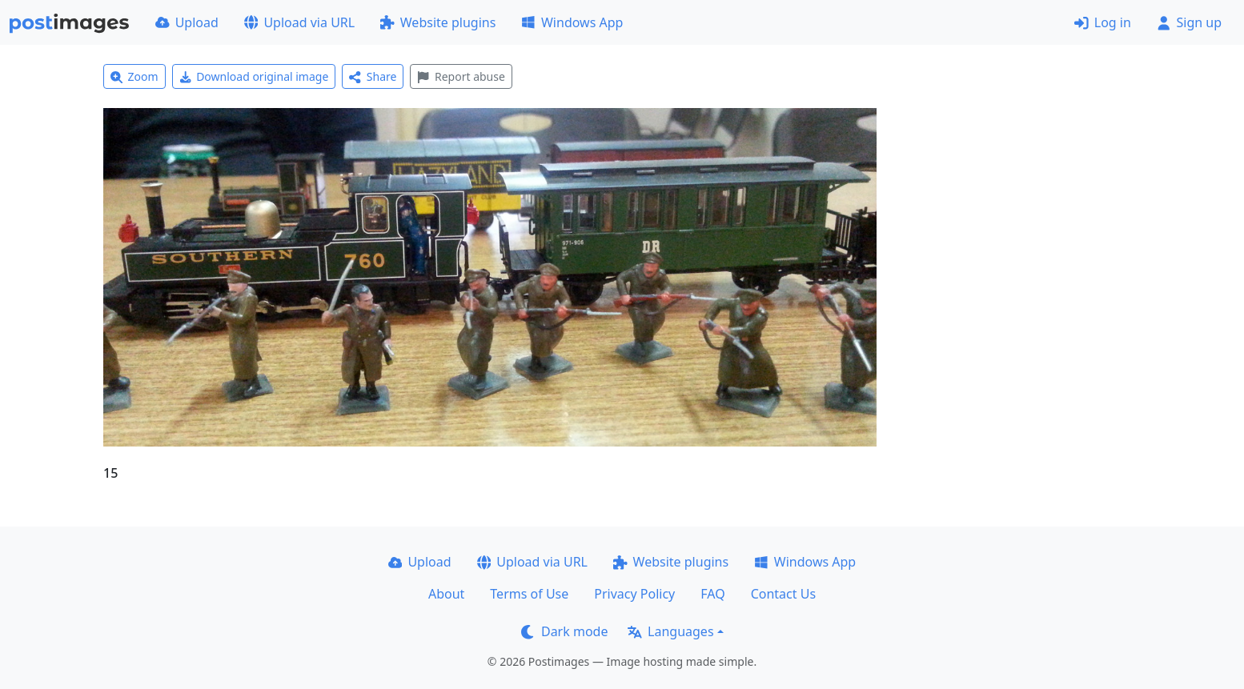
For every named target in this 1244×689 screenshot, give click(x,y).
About (446, 594)
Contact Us (783, 594)
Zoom (134, 76)
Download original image (254, 76)
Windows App (572, 22)
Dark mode (564, 631)
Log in (1102, 22)
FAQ (712, 594)
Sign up (1189, 22)
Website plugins (438, 22)
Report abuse (460, 76)
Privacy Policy (634, 594)
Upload (187, 22)
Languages (670, 631)
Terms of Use (529, 594)
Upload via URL (299, 22)
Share (372, 76)
